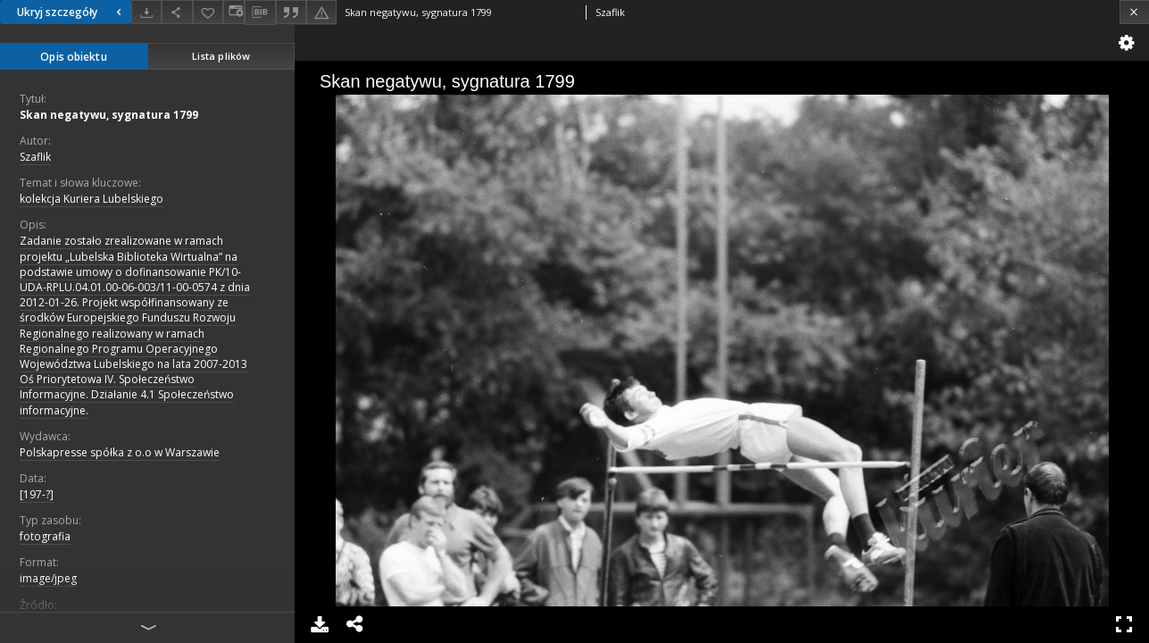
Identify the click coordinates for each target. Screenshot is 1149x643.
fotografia (45, 536)
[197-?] (37, 494)
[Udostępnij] (177, 12)
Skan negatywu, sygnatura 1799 (109, 114)
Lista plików (221, 56)
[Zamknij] (1134, 12)
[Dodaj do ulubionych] (208, 12)
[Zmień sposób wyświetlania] (234, 12)
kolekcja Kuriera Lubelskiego (91, 198)
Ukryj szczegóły (71, 12)
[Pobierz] (146, 12)
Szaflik (35, 156)
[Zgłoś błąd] (321, 12)
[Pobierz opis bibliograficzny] (260, 12)
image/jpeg (48, 578)
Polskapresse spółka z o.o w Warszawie (120, 452)
